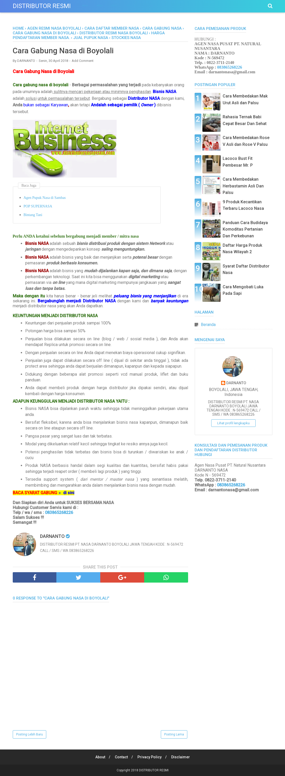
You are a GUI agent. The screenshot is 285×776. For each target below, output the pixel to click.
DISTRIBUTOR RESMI (42, 6)
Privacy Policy (149, 757)
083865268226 (58, 512)
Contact (121, 757)
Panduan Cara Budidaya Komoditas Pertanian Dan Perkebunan (245, 229)
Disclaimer (180, 757)
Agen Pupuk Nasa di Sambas (45, 198)
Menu (85, 5)
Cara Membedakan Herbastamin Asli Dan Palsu (243, 186)
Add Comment (83, 61)
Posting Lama (174, 734)
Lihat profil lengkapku (233, 423)
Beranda (208, 324)
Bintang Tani (33, 215)
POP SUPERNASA (38, 206)
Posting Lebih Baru (29, 734)
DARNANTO (236, 383)
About (100, 757)
